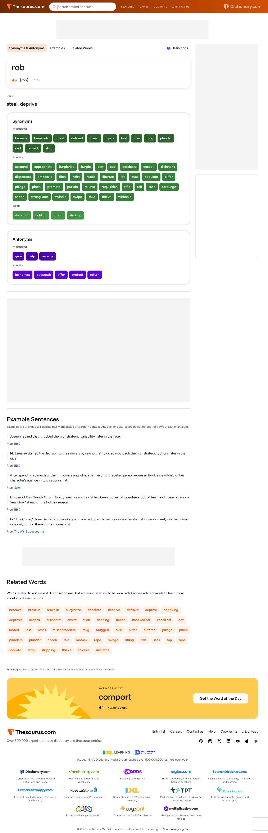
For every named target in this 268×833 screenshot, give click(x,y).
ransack (33, 148)
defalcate (129, 167)
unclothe (102, 650)
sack (152, 187)
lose (137, 138)
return (94, 275)
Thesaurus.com (25, 7)
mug (149, 138)
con (100, 167)
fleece (121, 620)
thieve (107, 197)
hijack (109, 138)
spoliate (15, 650)
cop (113, 167)
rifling (129, 640)
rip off (58, 215)
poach (52, 640)
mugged (102, 630)
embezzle (45, 177)
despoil (148, 167)
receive (47, 256)
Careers (176, 731)
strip (49, 148)
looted (14, 630)
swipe (77, 197)
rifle (127, 187)
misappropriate (64, 630)
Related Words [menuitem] (81, 48)
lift (123, 177)
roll (139, 187)
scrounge (169, 187)
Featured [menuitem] (128, 6)
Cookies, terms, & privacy (239, 731)
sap (169, 640)
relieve (90, 187)
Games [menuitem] (144, 6)
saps (182, 640)
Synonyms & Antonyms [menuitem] (26, 48)
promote (53, 187)
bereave (21, 138)
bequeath (44, 275)
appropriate (43, 167)
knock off (164, 620)
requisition (110, 187)
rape (97, 640)
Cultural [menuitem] (160, 6)
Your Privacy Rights (175, 829)
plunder (166, 138)
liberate (108, 177)
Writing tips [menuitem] (180, 6)
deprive (151, 610)
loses (42, 630)
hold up (41, 215)
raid (18, 148)
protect (77, 275)
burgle (86, 167)
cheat (60, 138)
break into (41, 138)
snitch (19, 197)
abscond (21, 167)
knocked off (141, 620)
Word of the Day (111, 688)
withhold (124, 197)
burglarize (66, 167)
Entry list (158, 731)
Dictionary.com (242, 6)
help (31, 256)
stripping (48, 650)
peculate (151, 177)
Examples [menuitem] (57, 48)
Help (211, 731)
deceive (114, 610)
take (92, 197)
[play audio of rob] (14, 80)
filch (62, 177)
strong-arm (39, 197)
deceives (94, 610)
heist (76, 177)
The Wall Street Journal (29, 531)
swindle (60, 197)
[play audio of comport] (101, 707)
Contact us (195, 731)
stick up (75, 215)
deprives (15, 620)
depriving (171, 610)
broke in (53, 610)
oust (134, 177)
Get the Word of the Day (220, 698)
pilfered (149, 630)
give (18, 256)
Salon (18, 487)
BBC (17, 443)
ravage (113, 640)
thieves (83, 650)
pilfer (169, 177)
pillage (20, 187)
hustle (91, 177)
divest (94, 138)
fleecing (103, 620)
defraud (77, 138)
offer (61, 275)
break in (34, 610)
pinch (36, 187)
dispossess (23, 177)
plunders (15, 640)
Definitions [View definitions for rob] (180, 48)
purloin (72, 187)
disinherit (168, 167)
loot (124, 138)
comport (115, 697)
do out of (22, 215)
